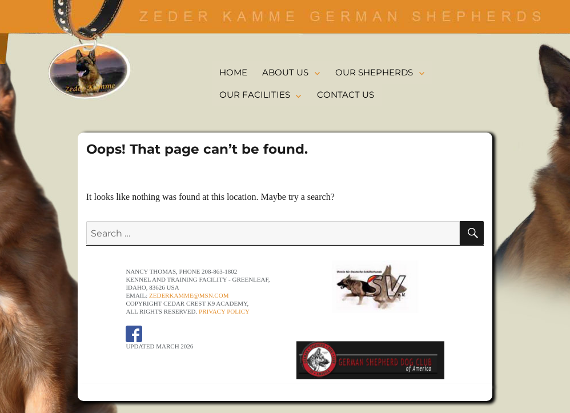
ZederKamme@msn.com (188, 295)
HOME (233, 72)
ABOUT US (285, 72)
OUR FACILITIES (254, 94)
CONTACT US (345, 94)
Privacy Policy (224, 311)
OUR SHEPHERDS (374, 72)
